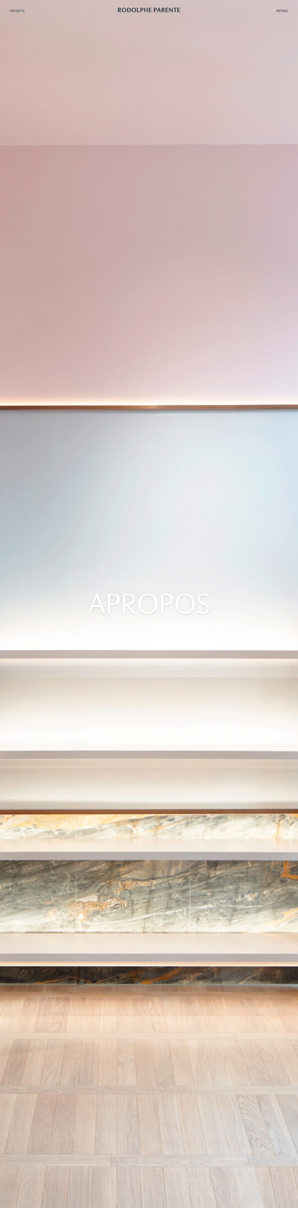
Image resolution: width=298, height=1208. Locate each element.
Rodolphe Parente (149, 10)
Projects (17, 11)
